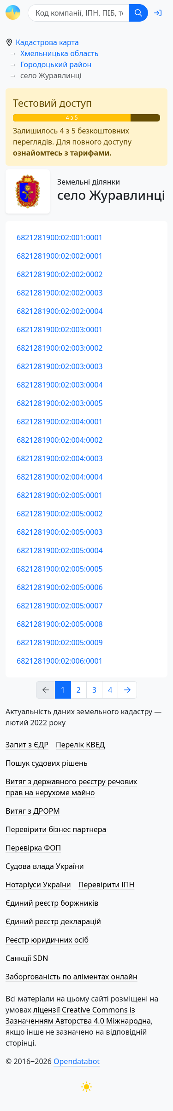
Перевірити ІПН (106, 885)
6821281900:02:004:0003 (60, 458)
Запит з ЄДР (27, 745)
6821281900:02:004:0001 (60, 422)
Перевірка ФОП (33, 848)
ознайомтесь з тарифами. (62, 153)
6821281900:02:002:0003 (60, 293)
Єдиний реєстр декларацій (53, 921)
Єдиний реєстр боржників (52, 903)
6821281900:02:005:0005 (60, 569)
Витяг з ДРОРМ (33, 811)
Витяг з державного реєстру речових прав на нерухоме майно (71, 787)
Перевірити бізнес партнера (56, 829)
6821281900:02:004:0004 (60, 477)
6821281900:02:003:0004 (60, 385)
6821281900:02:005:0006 (60, 587)
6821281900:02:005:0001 (60, 495)
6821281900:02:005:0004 (60, 550)
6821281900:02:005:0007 (60, 606)
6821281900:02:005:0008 (60, 624)
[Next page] (127, 690)
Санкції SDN (27, 958)
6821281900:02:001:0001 (60, 237)
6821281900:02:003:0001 (60, 329)
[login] (157, 13)
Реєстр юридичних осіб (47, 940)
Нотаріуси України (38, 885)
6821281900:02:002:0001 (60, 256)
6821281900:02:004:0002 (60, 440)
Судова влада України (45, 866)
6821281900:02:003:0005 (60, 403)
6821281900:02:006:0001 (60, 661)
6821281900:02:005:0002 (60, 514)
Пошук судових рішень (47, 763)
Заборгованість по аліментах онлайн (71, 977)
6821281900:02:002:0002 (60, 274)
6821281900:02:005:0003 (60, 532)
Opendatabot (77, 1061)
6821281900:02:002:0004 (60, 311)
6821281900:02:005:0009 (60, 642)
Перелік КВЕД (80, 745)
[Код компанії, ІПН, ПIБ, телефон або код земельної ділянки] (78, 13)
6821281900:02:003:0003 (60, 366)
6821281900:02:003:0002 (60, 348)
